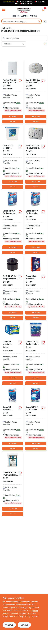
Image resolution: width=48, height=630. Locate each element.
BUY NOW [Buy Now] (12, 121)
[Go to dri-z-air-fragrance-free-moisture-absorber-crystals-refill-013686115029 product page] (12, 484)
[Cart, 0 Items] (43, 10)
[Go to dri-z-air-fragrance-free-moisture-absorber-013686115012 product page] (12, 288)
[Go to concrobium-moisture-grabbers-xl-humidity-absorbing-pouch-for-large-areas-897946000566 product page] (35, 288)
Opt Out (24, 625)
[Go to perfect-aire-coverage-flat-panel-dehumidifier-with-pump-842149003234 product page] (12, 92)
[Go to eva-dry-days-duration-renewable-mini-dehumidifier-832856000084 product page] (35, 92)
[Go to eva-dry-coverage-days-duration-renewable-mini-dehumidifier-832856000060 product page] (35, 157)
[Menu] (3, 9)
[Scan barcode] (45, 21)
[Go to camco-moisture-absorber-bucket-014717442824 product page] (12, 157)
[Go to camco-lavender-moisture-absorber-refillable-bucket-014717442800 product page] (35, 353)
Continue (9, 625)
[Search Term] (21, 21)
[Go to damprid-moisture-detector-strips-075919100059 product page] (12, 419)
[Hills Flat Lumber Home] (24, 10)
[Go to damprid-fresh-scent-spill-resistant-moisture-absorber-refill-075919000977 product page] (12, 353)
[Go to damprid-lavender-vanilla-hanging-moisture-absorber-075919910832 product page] (35, 223)
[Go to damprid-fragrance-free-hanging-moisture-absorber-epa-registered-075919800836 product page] (12, 223)
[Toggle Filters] (45, 43)
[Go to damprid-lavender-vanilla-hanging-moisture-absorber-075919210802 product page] (35, 419)
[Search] (39, 21)
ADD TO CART (13, 116)
